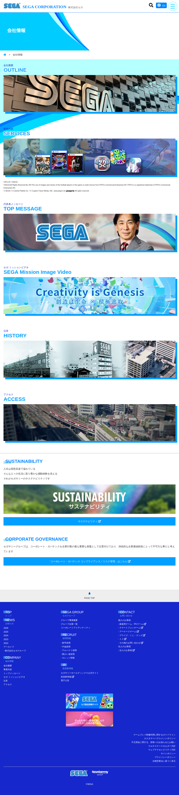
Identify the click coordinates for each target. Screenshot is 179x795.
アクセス (7, 684)
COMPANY (17, 659)
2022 (5, 643)
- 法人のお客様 (126, 650)
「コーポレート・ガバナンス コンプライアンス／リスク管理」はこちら (89, 561)
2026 (5, 628)
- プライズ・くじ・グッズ (132, 635)
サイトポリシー (168, 753)
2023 (5, 639)
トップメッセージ (11, 673)
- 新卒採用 (65, 643)
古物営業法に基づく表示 (164, 761)
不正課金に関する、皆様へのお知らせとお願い (153, 742)
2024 (5, 635)
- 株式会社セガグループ (14, 650)
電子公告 (65, 680)
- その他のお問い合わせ (131, 643)
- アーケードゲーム (128, 631)
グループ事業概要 (69, 620)
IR (70, 666)
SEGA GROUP (80, 614)
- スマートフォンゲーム (131, 627)
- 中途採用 (65, 646)
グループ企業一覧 (69, 624)
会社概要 (7, 665)
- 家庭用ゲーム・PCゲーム (132, 624)
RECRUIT (74, 636)
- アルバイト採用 (69, 650)
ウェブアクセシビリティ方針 (162, 750)
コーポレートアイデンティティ (75, 627)
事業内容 (7, 669)
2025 (5, 632)
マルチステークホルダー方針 (162, 746)
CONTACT (134, 614)
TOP (12, 614)
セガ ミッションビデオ (14, 677)
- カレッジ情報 (68, 658)
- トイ (122, 639)
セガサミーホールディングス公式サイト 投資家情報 (80, 675)
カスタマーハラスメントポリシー (160, 738)
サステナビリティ (89, 521)
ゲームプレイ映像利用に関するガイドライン (155, 735)
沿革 (5, 681)
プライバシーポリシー (165, 757)
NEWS (14, 621)
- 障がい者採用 (68, 654)
